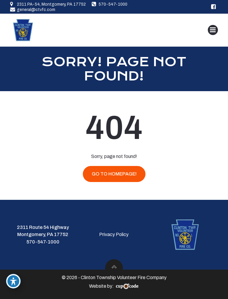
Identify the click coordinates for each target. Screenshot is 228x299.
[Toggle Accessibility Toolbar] (13, 281)
